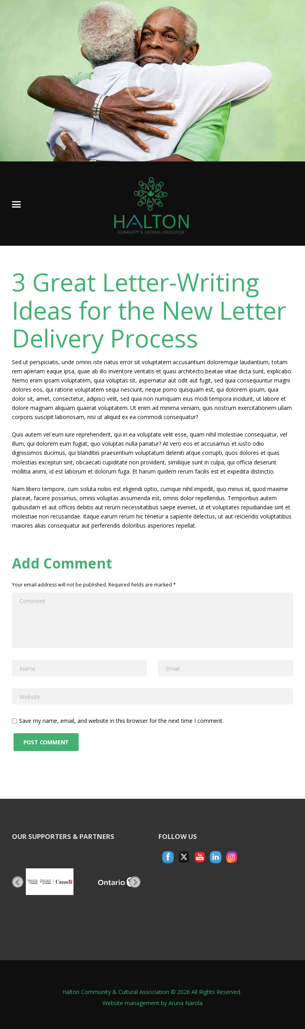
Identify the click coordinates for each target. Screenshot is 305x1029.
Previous (17, 881)
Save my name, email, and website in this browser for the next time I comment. (121, 720)
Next (135, 881)
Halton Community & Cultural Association (115, 992)
